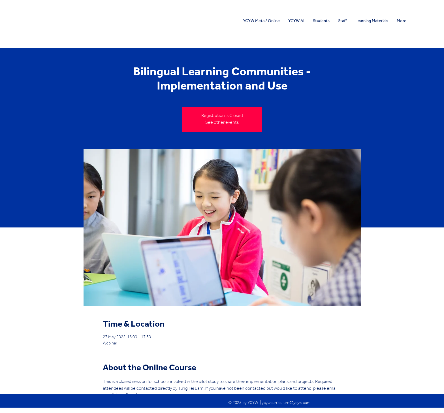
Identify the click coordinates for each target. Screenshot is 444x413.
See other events (222, 123)
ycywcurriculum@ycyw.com (286, 403)
